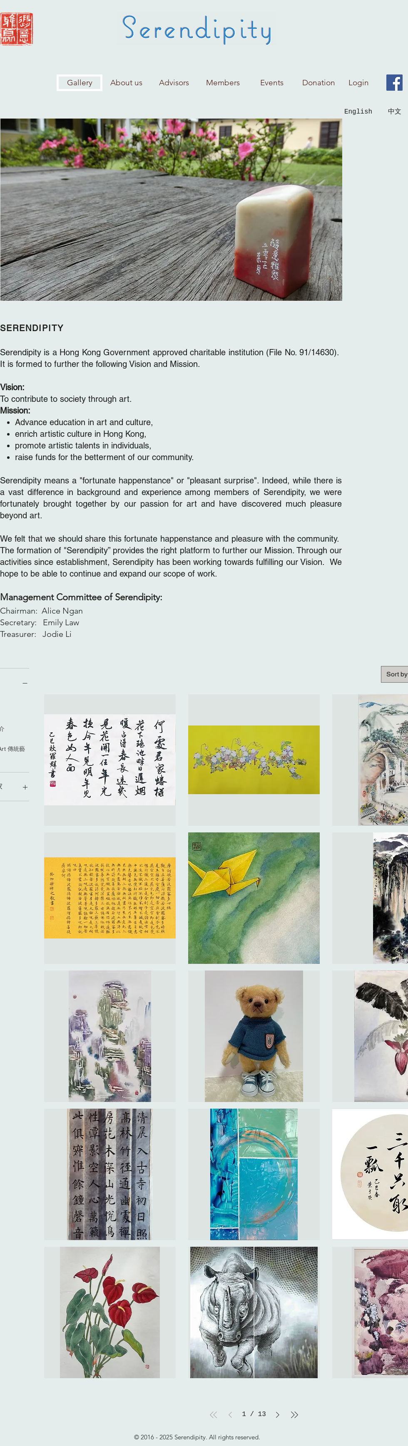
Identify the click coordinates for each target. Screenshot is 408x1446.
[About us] (126, 82)
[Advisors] (174, 82)
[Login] (358, 82)
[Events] (272, 82)
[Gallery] (79, 82)
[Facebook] (394, 82)
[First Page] (214, 1415)
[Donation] (318, 82)
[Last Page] (294, 1415)
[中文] (394, 112)
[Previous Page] (230, 1415)
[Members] (223, 82)
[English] (358, 112)
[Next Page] (278, 1415)
